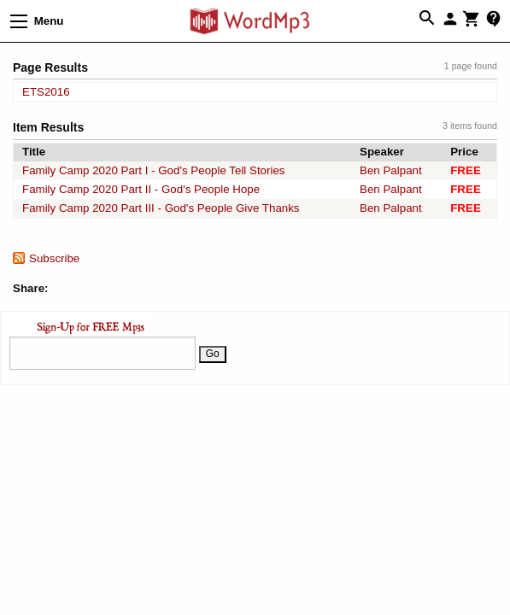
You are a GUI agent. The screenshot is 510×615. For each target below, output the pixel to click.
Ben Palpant (391, 170)
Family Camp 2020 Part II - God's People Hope (141, 189)
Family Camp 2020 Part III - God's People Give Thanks (161, 208)
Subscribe (54, 258)
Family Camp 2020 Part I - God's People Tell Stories (153, 170)
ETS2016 (46, 91)
